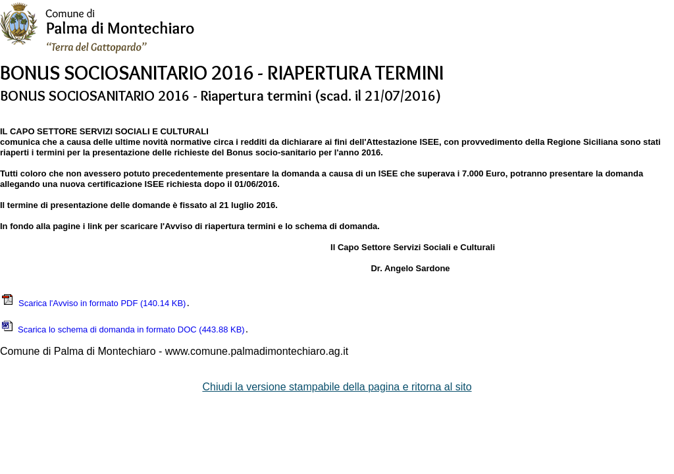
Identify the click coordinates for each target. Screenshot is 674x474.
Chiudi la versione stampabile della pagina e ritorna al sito (336, 386)
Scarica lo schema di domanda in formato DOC (123, 329)
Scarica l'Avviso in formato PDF (93, 303)
